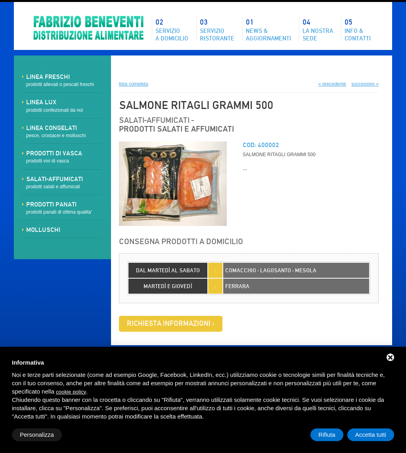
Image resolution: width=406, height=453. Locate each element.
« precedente (332, 84)
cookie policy (71, 392)
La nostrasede (318, 29)
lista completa (133, 84)
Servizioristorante (217, 29)
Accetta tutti (370, 434)
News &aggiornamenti (268, 29)
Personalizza (37, 434)
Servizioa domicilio (171, 29)
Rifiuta (326, 434)
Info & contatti (358, 29)
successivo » (365, 84)
